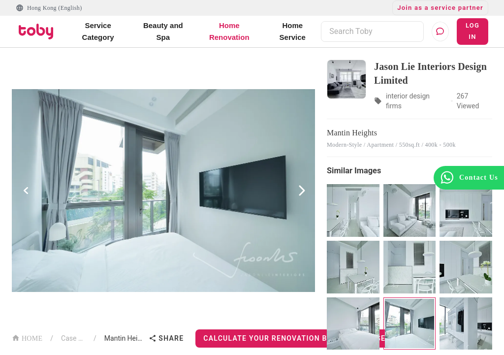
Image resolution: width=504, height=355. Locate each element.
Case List (73, 338)
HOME (27, 337)
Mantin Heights (124, 338)
